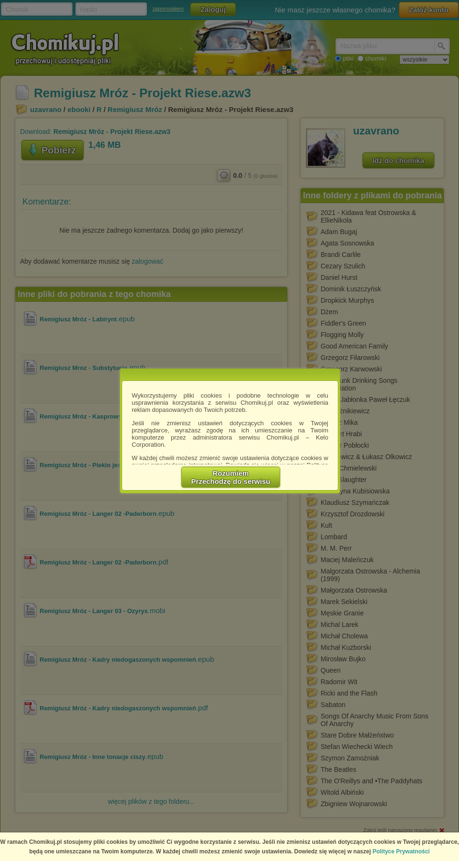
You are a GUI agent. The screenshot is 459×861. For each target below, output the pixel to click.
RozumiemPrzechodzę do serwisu (231, 477)
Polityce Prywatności (401, 851)
